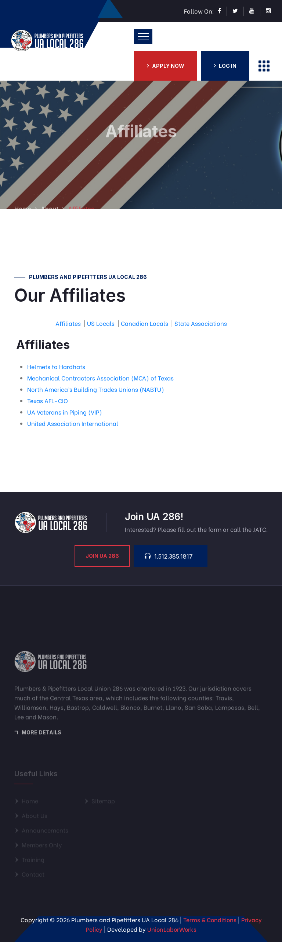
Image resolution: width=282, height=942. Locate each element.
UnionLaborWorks (171, 929)
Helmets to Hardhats (56, 366)
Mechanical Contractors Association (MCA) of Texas (100, 378)
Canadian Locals (144, 323)
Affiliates (68, 323)
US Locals (101, 323)
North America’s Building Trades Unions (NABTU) (95, 389)
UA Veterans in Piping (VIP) (64, 412)
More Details (41, 735)
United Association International (72, 423)
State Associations (200, 323)
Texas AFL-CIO (47, 400)
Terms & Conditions (209, 919)
